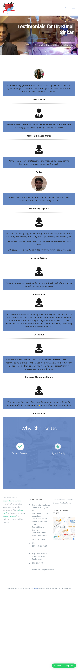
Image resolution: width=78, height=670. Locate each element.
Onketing (35, 588)
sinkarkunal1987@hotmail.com (41, 570)
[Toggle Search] (66, 8)
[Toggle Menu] (73, 8)
